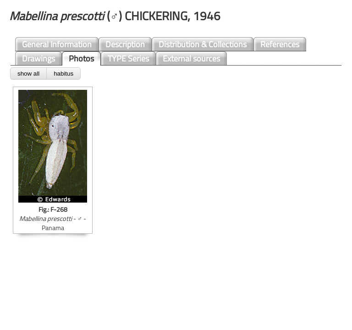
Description (125, 44)
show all (28, 73)
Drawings (38, 58)
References (279, 44)
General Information (57, 44)
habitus (63, 73)
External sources (191, 58)
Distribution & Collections (203, 44)
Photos (81, 58)
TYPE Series (128, 58)
